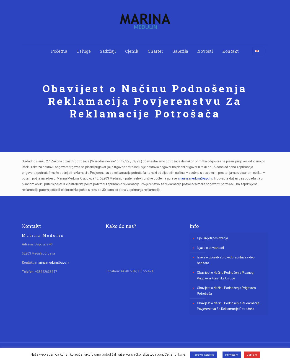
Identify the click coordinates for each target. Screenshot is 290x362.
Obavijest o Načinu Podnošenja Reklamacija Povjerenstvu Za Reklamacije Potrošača (228, 306)
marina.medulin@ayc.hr (195, 178)
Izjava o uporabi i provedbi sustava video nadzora (226, 260)
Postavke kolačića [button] (203, 354)
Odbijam (252, 354)
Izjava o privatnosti (210, 248)
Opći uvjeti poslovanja (212, 238)
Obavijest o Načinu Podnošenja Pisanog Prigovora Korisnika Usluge (225, 275)
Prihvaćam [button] (231, 354)
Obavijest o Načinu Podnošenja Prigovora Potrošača (226, 290)
